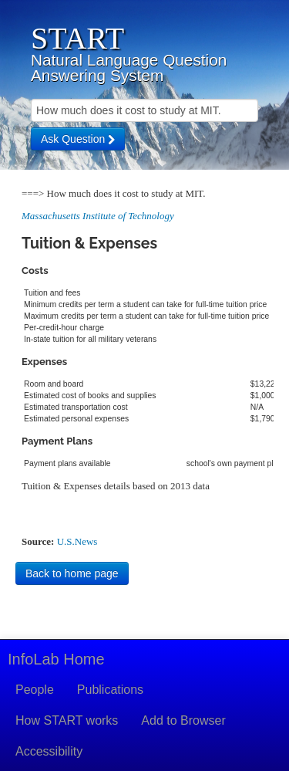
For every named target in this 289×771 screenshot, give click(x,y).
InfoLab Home (56, 659)
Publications (110, 689)
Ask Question (78, 139)
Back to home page (72, 573)
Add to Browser (183, 720)
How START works (66, 720)
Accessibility (48, 751)
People (34, 689)
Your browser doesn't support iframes (144, 368)
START (77, 38)
